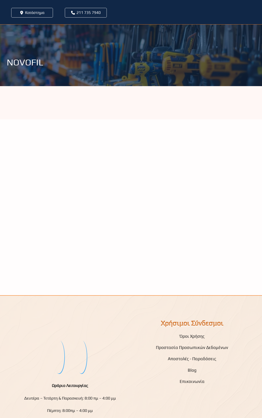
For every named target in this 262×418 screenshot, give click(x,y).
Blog (192, 370)
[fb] (58, 356)
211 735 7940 (88, 12)
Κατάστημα (34, 12)
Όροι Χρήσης (192, 336)
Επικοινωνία (192, 381)
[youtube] (81, 356)
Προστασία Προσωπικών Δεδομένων (192, 347)
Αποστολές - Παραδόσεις (192, 358)
